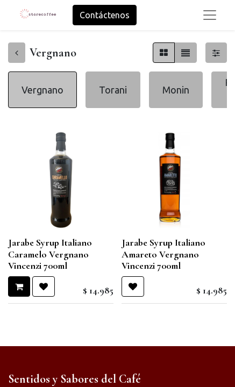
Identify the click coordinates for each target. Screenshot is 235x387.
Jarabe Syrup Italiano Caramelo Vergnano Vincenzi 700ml (50, 253)
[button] (19, 286)
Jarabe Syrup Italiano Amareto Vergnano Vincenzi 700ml (163, 253)
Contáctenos (105, 15)
